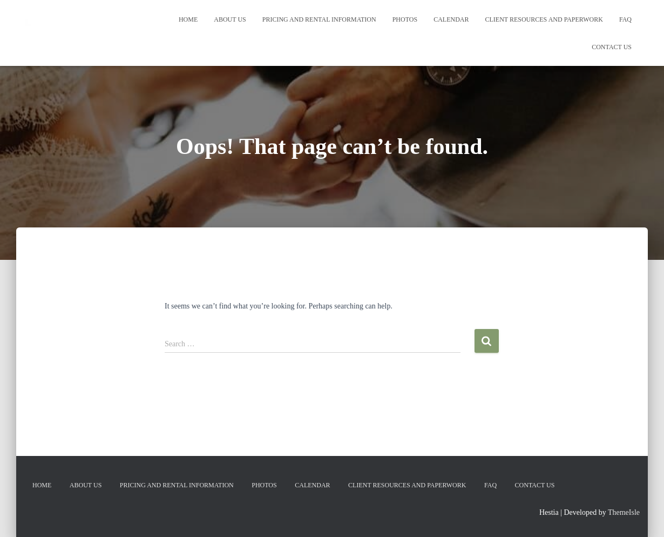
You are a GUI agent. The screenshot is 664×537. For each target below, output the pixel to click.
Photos (404, 19)
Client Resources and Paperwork (544, 19)
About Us (230, 19)
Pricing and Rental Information (319, 19)
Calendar (451, 19)
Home (188, 19)
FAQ (625, 19)
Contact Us (612, 47)
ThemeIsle (624, 512)
